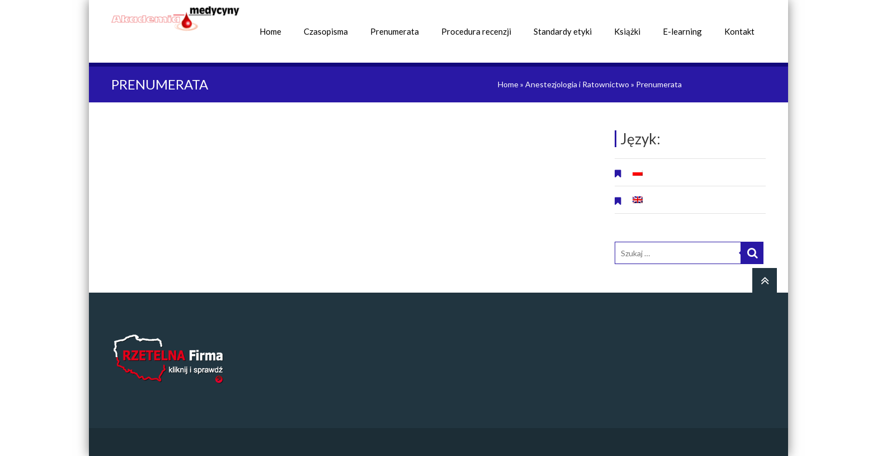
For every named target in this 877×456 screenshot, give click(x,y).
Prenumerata (394, 31)
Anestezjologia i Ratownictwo (577, 84)
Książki (627, 31)
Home (270, 31)
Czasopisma (326, 31)
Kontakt (739, 31)
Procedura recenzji (476, 31)
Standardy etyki (563, 31)
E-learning (682, 31)
